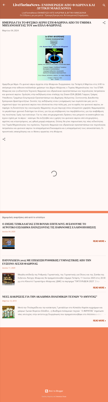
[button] (104, 23)
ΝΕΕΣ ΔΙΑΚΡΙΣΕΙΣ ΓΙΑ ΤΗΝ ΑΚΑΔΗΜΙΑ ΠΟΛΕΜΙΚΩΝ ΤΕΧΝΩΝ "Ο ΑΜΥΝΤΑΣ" (49, 296)
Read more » (99, 241)
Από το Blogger (54, 391)
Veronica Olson (61, 396)
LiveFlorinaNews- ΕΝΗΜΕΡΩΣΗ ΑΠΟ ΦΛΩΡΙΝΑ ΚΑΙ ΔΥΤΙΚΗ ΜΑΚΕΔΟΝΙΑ (54, 6)
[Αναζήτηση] (104, 5)
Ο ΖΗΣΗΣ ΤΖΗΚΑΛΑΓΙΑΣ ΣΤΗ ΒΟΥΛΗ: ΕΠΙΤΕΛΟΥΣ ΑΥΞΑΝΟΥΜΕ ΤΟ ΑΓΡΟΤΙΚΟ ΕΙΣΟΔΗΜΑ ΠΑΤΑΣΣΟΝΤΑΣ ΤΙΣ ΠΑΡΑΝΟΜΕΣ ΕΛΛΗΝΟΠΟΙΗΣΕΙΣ (49, 225)
